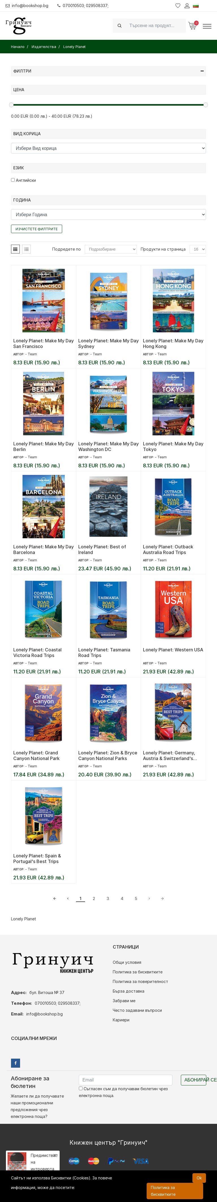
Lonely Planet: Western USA (173, 650)
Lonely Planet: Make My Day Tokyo (173, 446)
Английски (23, 180)
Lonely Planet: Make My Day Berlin (43, 446)
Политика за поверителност (140, 981)
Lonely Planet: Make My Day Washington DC (108, 446)
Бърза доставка (128, 991)
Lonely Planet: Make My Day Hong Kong (173, 343)
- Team (31, 354)
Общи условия (127, 962)
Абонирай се (195, 1080)
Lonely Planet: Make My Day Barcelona (43, 549)
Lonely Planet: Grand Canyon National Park (36, 755)
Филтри (108, 71)
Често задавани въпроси (137, 1010)
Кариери (121, 1019)
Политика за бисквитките (137, 971)
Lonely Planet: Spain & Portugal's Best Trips (37, 858)
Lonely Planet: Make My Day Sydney (108, 343)
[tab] (15, 249)
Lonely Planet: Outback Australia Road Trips (168, 549)
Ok (199, 1177)
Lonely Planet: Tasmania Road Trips (104, 652)
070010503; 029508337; (82, 5)
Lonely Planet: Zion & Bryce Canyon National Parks (107, 755)
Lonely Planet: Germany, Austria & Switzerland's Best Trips (169, 755)
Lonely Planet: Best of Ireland (102, 549)
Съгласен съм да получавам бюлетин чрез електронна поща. (123, 1092)
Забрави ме (124, 1000)
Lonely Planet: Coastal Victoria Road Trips (37, 652)
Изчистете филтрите (37, 229)
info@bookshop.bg (27, 5)
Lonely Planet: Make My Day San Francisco (43, 343)
